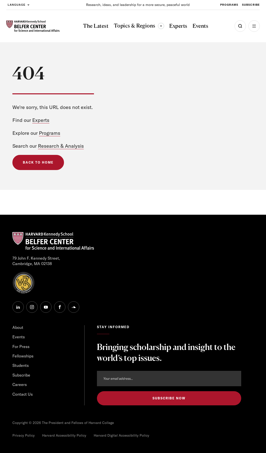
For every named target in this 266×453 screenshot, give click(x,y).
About (17, 327)
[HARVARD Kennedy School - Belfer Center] (32, 26)
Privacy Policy (23, 435)
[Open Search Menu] (240, 26)
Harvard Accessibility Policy (64, 435)
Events (18, 336)
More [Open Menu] (254, 26)
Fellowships (22, 355)
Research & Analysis (61, 146)
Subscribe (21, 375)
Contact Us (22, 394)
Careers (19, 384)
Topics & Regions (139, 25)
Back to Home (38, 162)
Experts (40, 120)
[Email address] (169, 378)
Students (20, 365)
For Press (21, 346)
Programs (49, 133)
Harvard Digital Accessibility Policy (121, 435)
